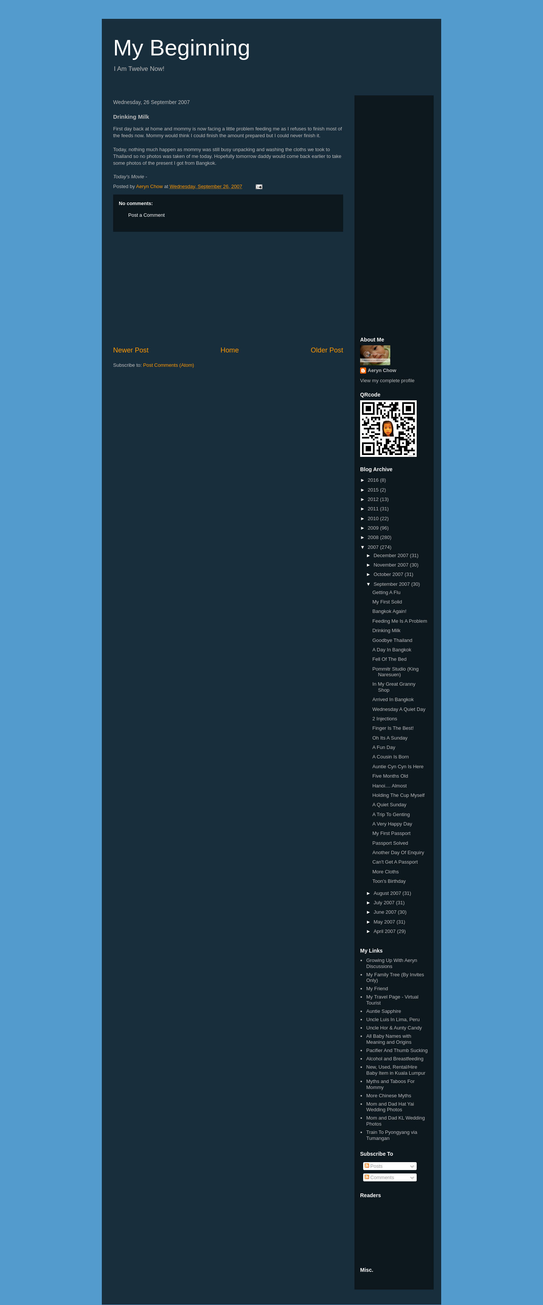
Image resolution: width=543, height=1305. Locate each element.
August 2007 (388, 893)
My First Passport (391, 833)
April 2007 (385, 931)
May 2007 (385, 922)
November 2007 (392, 565)
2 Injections (384, 718)
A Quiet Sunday (389, 804)
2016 (374, 480)
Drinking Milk (386, 630)
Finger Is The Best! (393, 728)
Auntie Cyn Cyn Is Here (397, 766)
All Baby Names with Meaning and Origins (388, 1039)
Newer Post (131, 350)
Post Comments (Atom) (168, 365)
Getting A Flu (386, 592)
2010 (374, 518)
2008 (374, 537)
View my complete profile (387, 380)
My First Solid (387, 602)
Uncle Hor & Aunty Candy (394, 1028)
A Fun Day (383, 747)
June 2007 (386, 912)
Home (230, 350)
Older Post (327, 350)
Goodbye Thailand (392, 640)
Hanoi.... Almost (389, 786)
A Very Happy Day (392, 824)
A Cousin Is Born (390, 757)
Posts (374, 1166)
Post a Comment (146, 215)
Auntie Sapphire (383, 1011)
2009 (374, 528)
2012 (374, 499)
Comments (379, 1177)
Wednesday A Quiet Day (398, 709)
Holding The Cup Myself (398, 795)
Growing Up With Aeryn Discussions (391, 963)
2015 (374, 490)
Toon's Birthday (388, 881)
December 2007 (392, 555)
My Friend (377, 988)
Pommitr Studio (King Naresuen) (395, 672)
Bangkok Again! (389, 611)
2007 (374, 547)
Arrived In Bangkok (393, 699)
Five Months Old (390, 776)
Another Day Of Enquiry (398, 852)
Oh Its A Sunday (389, 738)
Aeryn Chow (382, 370)
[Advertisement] (228, 289)
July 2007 (385, 902)
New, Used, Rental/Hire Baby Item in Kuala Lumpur (395, 1070)
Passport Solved (390, 843)
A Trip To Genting (391, 814)
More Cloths (385, 872)
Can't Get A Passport (394, 862)
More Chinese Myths (388, 1095)
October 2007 (389, 574)
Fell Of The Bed (389, 659)
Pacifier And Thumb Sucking (397, 1050)
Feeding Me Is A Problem (399, 621)
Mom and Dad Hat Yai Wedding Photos (390, 1107)
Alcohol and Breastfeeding (394, 1058)
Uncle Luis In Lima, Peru (393, 1019)
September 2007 (392, 584)
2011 (374, 509)
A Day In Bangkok (391, 649)
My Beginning (181, 47)
